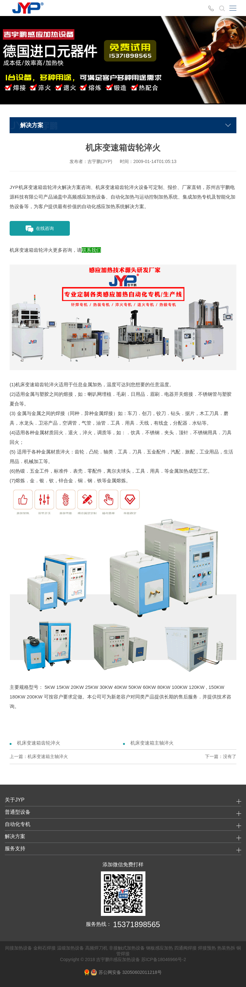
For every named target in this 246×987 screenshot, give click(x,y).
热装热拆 (226, 947)
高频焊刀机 (96, 947)
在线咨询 (40, 228)
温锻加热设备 (70, 947)
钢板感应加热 (159, 947)
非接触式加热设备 (127, 947)
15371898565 (136, 924)
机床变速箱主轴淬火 (152, 743)
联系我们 (91, 250)
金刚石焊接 (44, 947)
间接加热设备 (18, 947)
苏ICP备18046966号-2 (163, 959)
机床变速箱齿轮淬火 (38, 743)
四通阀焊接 (185, 947)
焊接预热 (207, 947)
